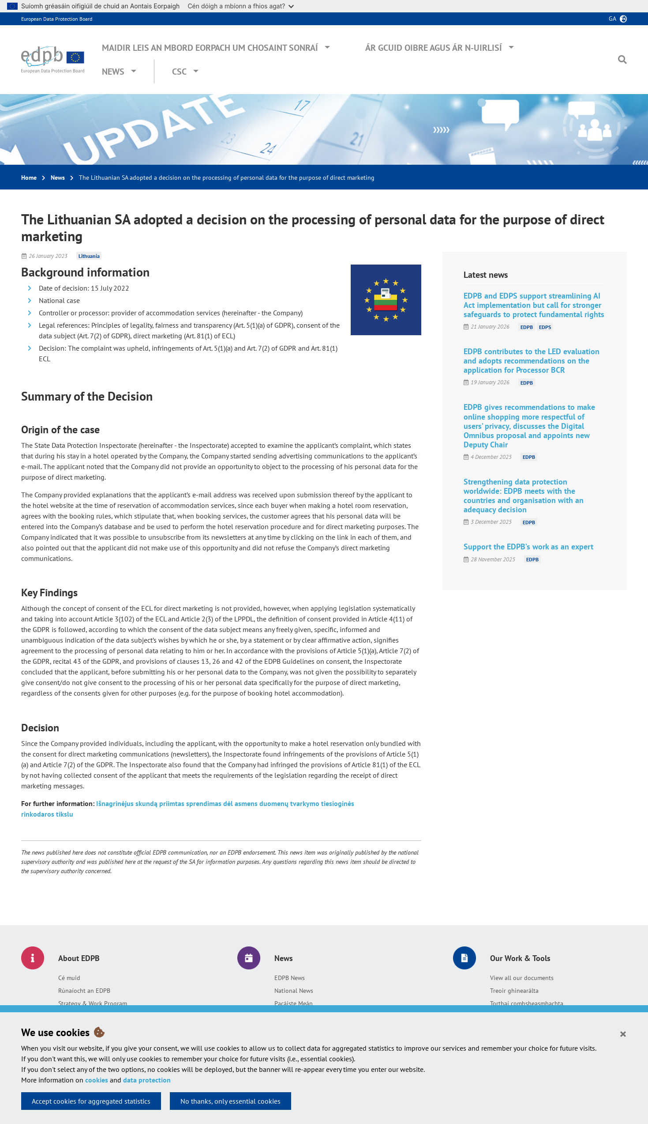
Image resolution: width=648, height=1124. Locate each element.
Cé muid (69, 978)
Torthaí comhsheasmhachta (526, 1003)
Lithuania (89, 256)
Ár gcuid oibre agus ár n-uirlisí (433, 47)
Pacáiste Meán (293, 1003)
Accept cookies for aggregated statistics (91, 1101)
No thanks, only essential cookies (230, 1101)
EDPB (527, 326)
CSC (179, 71)
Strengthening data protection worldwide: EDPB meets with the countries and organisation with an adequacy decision (524, 496)
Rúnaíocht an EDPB (84, 991)
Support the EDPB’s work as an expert (528, 546)
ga (612, 19)
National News (293, 991)
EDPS (545, 326)
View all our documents (522, 978)
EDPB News (289, 978)
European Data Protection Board (56, 18)
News (113, 71)
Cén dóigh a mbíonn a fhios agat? (240, 6)
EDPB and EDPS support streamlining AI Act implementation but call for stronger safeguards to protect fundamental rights (534, 305)
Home (29, 178)
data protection (147, 1079)
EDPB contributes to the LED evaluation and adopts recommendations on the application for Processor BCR (531, 360)
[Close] (623, 1033)
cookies (96, 1079)
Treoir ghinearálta (514, 991)
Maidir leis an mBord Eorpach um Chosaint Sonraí (210, 47)
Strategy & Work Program (92, 1003)
